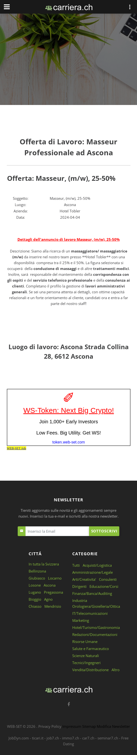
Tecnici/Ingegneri (86, 662)
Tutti (76, 565)
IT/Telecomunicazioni (90, 613)
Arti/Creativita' (84, 579)
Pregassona (53, 592)
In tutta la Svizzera (44, 564)
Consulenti (108, 579)
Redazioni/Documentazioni (94, 634)
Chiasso (35, 606)
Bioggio (35, 599)
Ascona (50, 585)
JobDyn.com (18, 738)
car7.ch (88, 738)
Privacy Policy (49, 726)
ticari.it (37, 738)
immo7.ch (70, 738)
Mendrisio (52, 606)
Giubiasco (37, 578)
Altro (116, 669)
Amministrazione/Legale (92, 572)
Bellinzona (37, 571)
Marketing (80, 620)
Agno (48, 599)
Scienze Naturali (85, 655)
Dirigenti (79, 586)
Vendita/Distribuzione (90, 669)
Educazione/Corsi (103, 586)
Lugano (35, 592)
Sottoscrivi (104, 531)
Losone (35, 585)
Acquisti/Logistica (97, 565)
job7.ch (53, 738)
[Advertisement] (68, 60)
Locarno (55, 578)
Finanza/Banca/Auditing (92, 593)
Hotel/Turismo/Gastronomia (96, 627)
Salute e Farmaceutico (90, 648)
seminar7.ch (107, 738)
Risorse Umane (84, 641)
